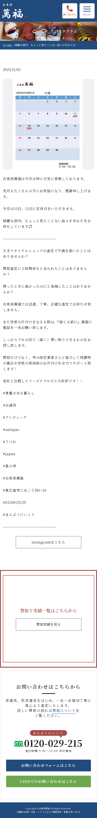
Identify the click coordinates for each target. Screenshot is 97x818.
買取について (64, 710)
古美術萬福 (14, 478)
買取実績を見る (48, 624)
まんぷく (12, 514)
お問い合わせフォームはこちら (48, 765)
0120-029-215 (48, 743)
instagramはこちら (48, 542)
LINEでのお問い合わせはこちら (48, 781)
